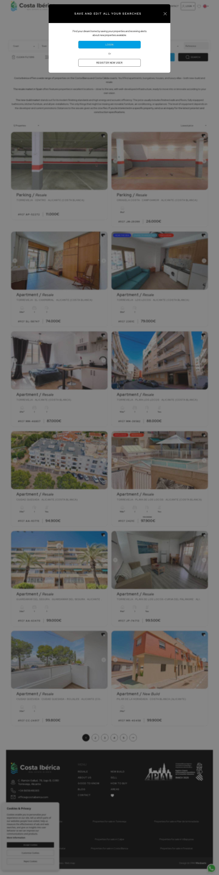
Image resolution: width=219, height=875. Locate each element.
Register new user (109, 62)
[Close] (165, 14)
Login (110, 44)
